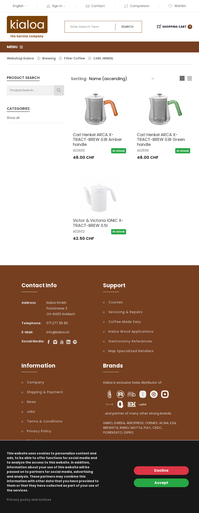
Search (127, 27)
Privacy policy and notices (29, 500)
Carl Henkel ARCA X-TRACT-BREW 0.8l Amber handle (97, 139)
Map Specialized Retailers (131, 351)
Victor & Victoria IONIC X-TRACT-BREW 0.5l (98, 223)
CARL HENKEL (103, 58)
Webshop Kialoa (20, 58)
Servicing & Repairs (125, 312)
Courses (115, 302)
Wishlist (177, 6)
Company (35, 382)
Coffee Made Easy (124, 321)
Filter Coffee (74, 58)
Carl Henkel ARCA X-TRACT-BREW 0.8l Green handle (161, 139)
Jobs (31, 411)
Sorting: (79, 78)
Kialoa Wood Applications (130, 331)
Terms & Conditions (44, 421)
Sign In (56, 6)
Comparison (136, 6)
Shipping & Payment (45, 392)
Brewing (49, 58)
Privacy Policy (39, 431)
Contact (95, 6)
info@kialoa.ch (58, 332)
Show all (13, 117)
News (31, 402)
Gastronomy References (130, 341)
